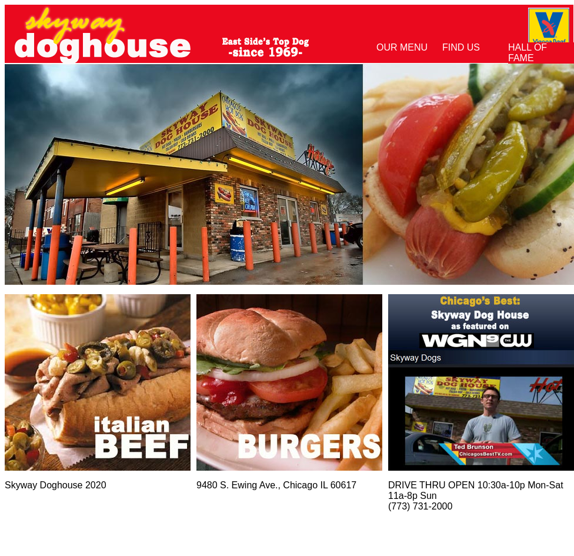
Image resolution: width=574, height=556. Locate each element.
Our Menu (402, 47)
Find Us (461, 47)
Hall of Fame (527, 52)
